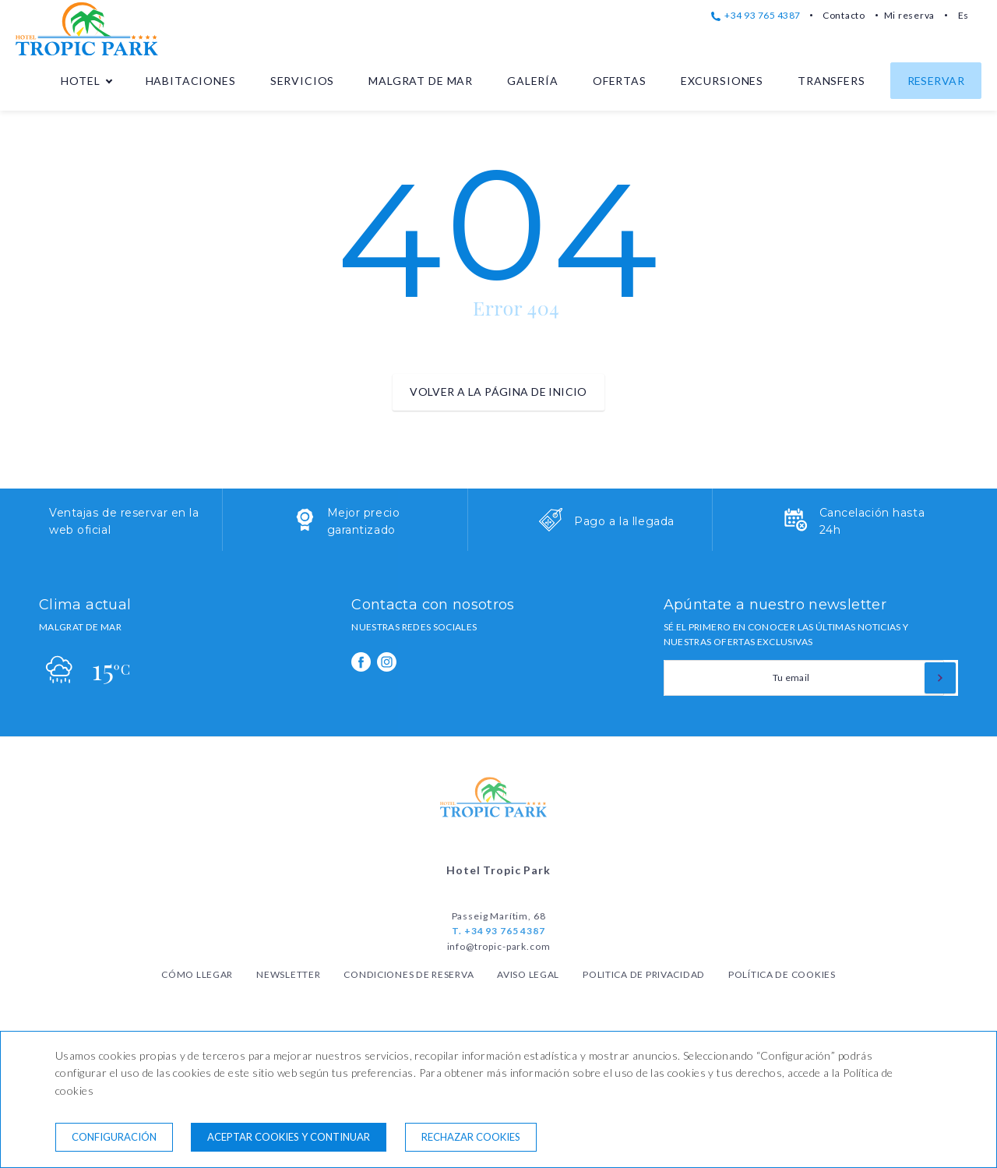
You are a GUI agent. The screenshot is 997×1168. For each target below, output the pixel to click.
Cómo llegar (197, 974)
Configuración (114, 1137)
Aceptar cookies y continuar (288, 1137)
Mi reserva (909, 15)
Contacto (844, 15)
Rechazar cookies (470, 1137)
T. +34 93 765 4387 (498, 931)
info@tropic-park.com (499, 946)
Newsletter (288, 974)
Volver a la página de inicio (498, 391)
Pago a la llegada (624, 521)
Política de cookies (782, 974)
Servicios (302, 80)
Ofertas (619, 80)
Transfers (831, 80)
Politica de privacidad (644, 974)
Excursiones (722, 80)
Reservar (935, 80)
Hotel (80, 80)
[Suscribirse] (940, 677)
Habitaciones (191, 80)
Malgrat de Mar (420, 80)
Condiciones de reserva (408, 974)
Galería (532, 80)
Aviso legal (528, 974)
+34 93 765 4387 (756, 15)
